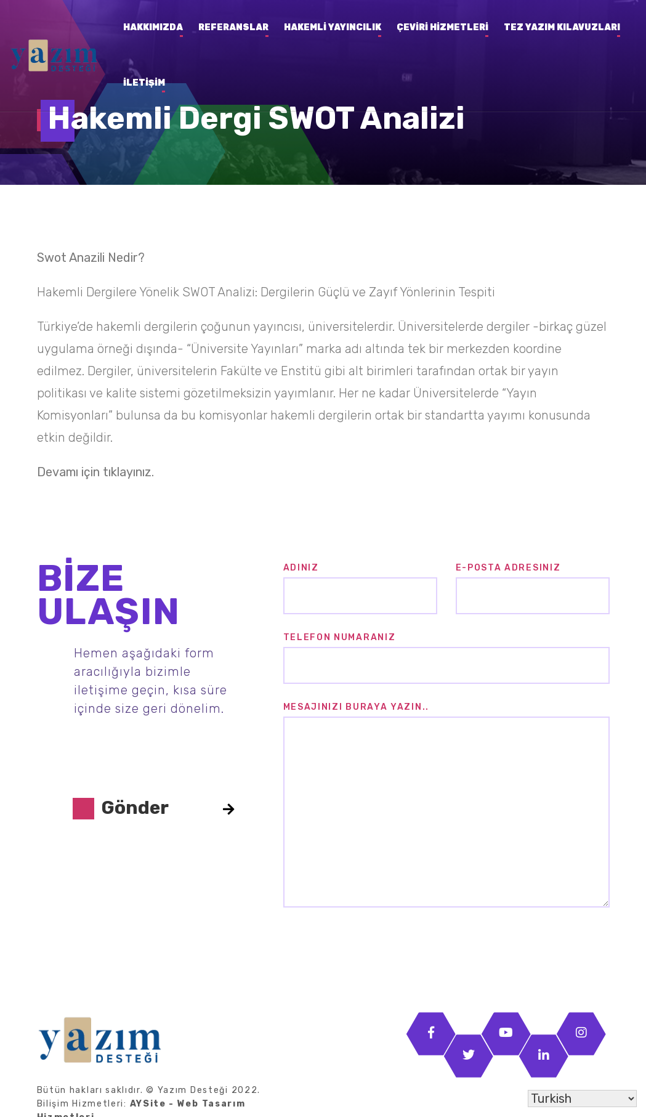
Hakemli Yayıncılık (332, 27)
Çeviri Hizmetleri (442, 27)
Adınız (301, 568)
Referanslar (233, 27)
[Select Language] (582, 1098)
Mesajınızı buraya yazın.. (356, 707)
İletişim (144, 83)
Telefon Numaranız (339, 637)
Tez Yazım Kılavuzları (562, 27)
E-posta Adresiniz (508, 568)
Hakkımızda (153, 27)
